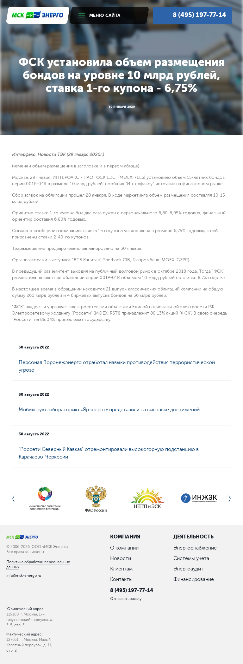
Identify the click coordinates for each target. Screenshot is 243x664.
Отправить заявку (125, 599)
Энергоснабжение (195, 548)
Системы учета (191, 558)
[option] (44, 499)
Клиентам (121, 569)
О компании (124, 548)
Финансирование (193, 579)
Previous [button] (13, 499)
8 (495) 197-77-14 (131, 591)
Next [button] (229, 499)
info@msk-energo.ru (23, 575)
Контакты (121, 579)
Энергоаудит (188, 569)
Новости (120, 558)
